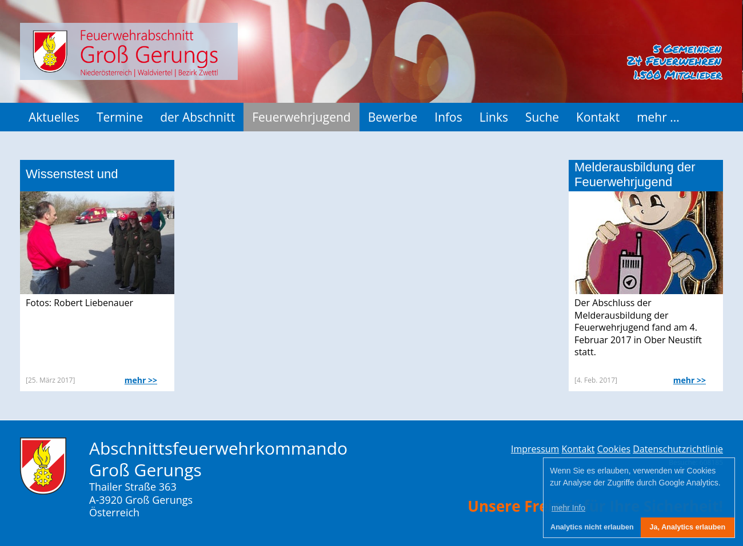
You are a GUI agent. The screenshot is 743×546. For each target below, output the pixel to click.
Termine (120, 117)
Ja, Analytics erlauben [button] (688, 527)
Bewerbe (393, 117)
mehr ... (658, 117)
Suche (542, 117)
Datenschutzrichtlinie (678, 449)
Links (494, 117)
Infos (448, 117)
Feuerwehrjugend (301, 117)
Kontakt (598, 117)
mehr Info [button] (568, 507)
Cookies (613, 449)
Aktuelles (54, 117)
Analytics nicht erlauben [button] (592, 527)
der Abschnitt (197, 117)
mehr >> (141, 380)
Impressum (535, 449)
